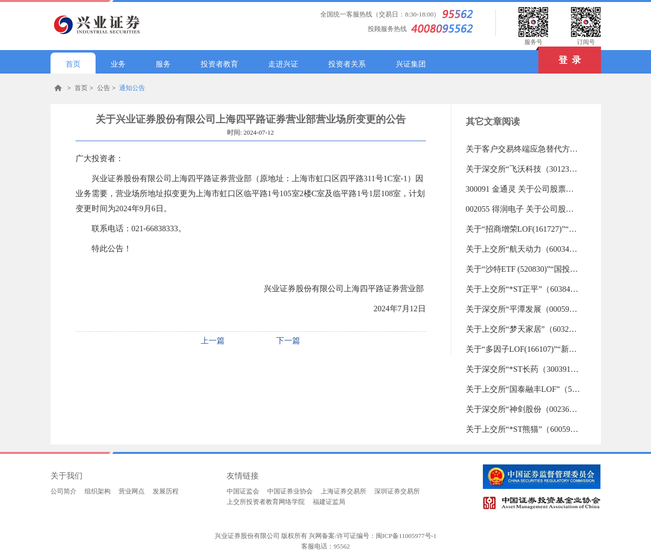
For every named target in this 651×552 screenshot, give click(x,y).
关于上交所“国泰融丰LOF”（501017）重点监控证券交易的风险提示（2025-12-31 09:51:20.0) (523, 389)
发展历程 (166, 491)
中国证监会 (243, 491)
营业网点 (132, 491)
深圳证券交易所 (397, 491)
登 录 (559, 56)
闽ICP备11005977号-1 (406, 535)
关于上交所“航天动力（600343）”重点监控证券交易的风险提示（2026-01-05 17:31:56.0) (523, 249)
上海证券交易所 (343, 491)
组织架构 (98, 491)
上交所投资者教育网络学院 (266, 501)
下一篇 (288, 340)
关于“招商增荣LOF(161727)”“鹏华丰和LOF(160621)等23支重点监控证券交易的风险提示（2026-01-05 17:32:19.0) (523, 229)
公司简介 (64, 491)
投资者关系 (347, 64)
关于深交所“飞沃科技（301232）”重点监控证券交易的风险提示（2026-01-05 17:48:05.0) (523, 169)
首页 (73, 64)
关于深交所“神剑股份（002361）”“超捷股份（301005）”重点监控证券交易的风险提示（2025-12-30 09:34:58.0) (523, 409)
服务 (163, 64)
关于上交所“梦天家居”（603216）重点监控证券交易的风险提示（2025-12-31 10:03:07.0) (523, 329)
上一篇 (213, 340)
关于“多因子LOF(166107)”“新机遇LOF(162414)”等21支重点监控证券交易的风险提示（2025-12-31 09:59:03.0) (523, 349)
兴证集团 (411, 64)
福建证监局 (329, 501)
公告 (103, 88)
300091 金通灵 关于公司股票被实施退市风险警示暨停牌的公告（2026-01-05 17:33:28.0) (523, 189)
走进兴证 (283, 64)
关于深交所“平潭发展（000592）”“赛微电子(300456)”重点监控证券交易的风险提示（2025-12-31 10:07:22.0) (523, 309)
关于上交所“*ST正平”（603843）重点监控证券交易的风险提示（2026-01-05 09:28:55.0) (523, 289)
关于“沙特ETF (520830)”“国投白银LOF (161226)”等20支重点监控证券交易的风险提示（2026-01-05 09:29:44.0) (523, 269)
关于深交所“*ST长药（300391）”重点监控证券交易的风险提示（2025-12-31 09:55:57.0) (523, 369)
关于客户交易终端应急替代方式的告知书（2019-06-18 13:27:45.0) (523, 149)
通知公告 (132, 88)
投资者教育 (219, 64)
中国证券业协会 (290, 491)
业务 (118, 64)
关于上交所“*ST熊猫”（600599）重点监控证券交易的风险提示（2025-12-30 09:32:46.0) (523, 429)
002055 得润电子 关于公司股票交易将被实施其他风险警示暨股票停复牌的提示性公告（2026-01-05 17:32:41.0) (523, 209)
